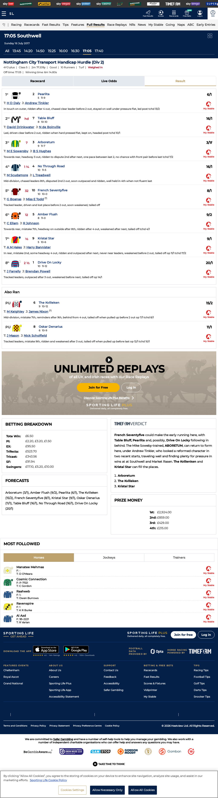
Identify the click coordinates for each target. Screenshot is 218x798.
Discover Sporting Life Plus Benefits (109, 398)
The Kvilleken (49, 303)
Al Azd (21, 616)
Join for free (183, 635)
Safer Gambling (113, 690)
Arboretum (46, 142)
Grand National (13, 683)
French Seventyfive (52, 190)
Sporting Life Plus (60, 683)
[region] (109, 784)
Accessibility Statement (64, 696)
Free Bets (150, 703)
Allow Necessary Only (107, 790)
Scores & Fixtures (154, 683)
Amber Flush (47, 214)
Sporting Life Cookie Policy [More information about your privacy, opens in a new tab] (48, 780)
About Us (55, 670)
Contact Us (111, 670)
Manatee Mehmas (30, 567)
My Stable (150, 696)
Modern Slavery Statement (66, 703)
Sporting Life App (60, 690)
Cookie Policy (112, 740)
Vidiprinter (150, 690)
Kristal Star (46, 238)
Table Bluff (46, 118)
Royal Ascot (11, 676)
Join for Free (98, 387)
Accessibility (111, 683)
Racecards (150, 670)
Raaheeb (23, 591)
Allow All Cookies (143, 790)
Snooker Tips (202, 696)
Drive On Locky (49, 262)
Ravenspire (25, 603)
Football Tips (202, 676)
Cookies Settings (72, 790)
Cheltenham (11, 670)
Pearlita (43, 94)
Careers (54, 676)
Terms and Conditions (15, 740)
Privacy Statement (59, 740)
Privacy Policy (38, 740)
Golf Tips (199, 683)
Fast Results (151, 676)
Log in (131, 387)
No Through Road (51, 166)
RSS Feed (55, 709)
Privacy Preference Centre (87, 740)
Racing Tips (201, 670)
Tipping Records (204, 703)
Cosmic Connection (31, 579)
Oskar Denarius (50, 327)
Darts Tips (200, 690)
